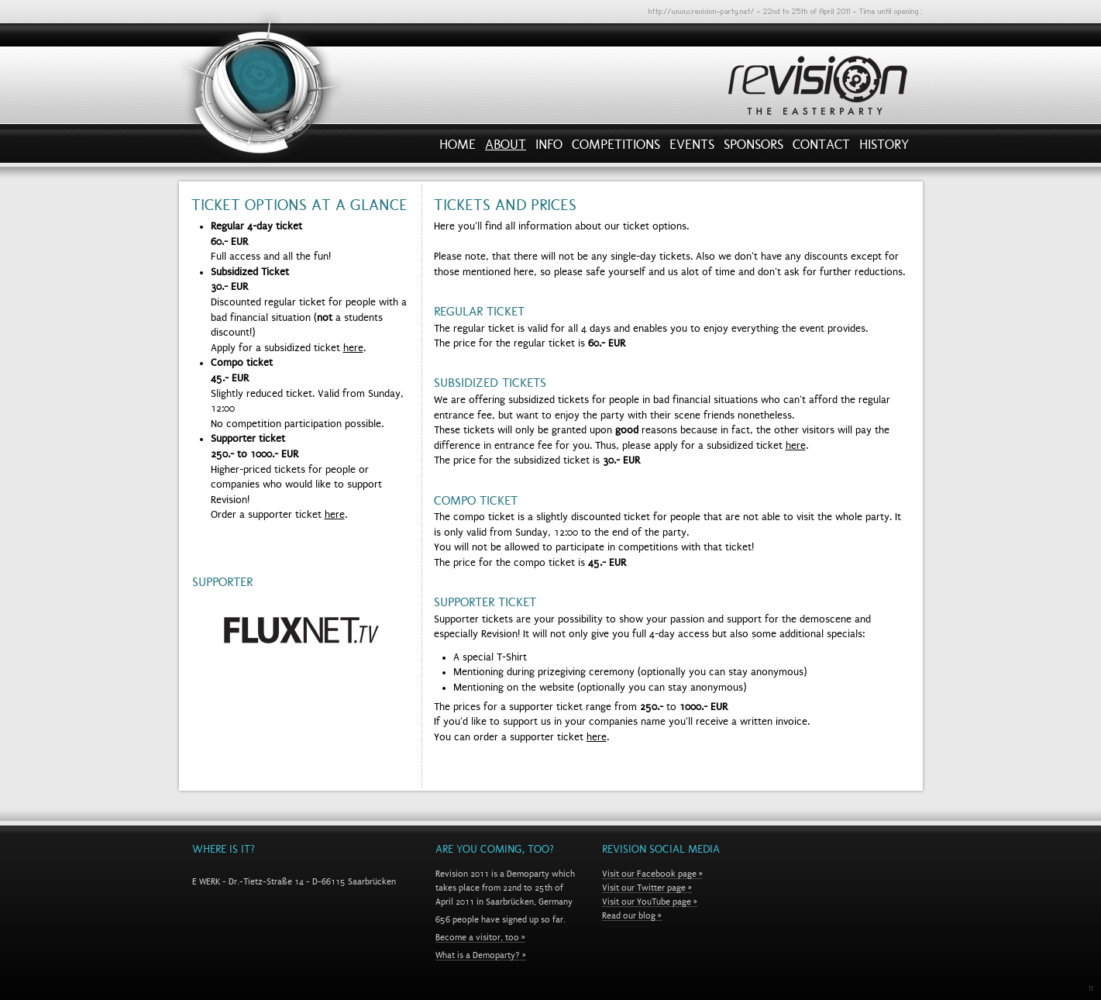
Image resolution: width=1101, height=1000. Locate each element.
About (505, 148)
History (884, 148)
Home (457, 148)
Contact (821, 148)
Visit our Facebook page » (652, 873)
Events (691, 148)
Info (549, 148)
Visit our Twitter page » (647, 887)
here (353, 348)
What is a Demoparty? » (480, 955)
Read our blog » (632, 915)
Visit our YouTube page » (649, 901)
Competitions (616, 148)
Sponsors (753, 148)
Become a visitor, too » (480, 937)
